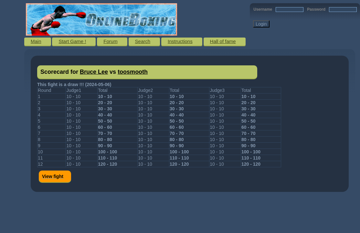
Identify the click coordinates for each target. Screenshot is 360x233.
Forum (110, 41)
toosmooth (133, 72)
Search (143, 41)
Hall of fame (223, 41)
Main (36, 41)
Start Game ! (72, 41)
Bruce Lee (94, 72)
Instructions (180, 41)
